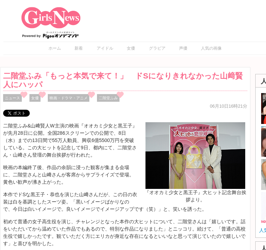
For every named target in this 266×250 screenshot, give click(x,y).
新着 (78, 48)
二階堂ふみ (108, 98)
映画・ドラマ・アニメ (69, 98)
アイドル (105, 48)
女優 (131, 48)
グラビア (157, 48)
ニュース (12, 98)
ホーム (54, 48)
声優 (183, 48)
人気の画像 (211, 48)
